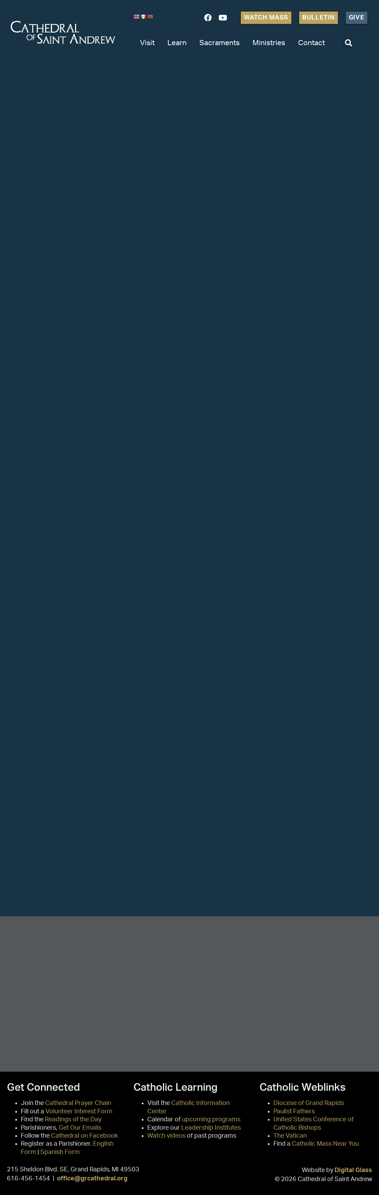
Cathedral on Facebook (84, 1136)
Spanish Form (60, 1152)
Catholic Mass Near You (325, 1144)
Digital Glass (353, 1170)
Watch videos (166, 1136)
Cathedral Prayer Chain (78, 1103)
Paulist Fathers (294, 1111)
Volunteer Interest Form (79, 1111)
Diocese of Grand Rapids (308, 1103)
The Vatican (290, 1136)
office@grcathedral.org (92, 1178)
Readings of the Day (73, 1119)
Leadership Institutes (211, 1128)
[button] (348, 43)
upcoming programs (211, 1119)
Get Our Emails (80, 1128)
